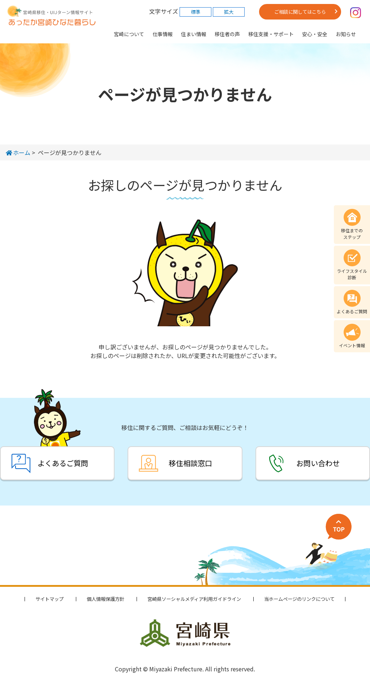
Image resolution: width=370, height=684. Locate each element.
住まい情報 (193, 34)
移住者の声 (227, 34)
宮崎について (129, 34)
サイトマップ (49, 598)
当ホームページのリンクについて (299, 598)
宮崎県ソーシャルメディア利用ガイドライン (194, 598)
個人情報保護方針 (105, 598)
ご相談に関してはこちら (300, 11)
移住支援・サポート (271, 34)
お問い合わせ (318, 463)
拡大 (228, 11)
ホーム (18, 152)
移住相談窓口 (190, 463)
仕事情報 (162, 34)
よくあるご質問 (63, 463)
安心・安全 (314, 34)
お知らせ (346, 34)
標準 (195, 11)
